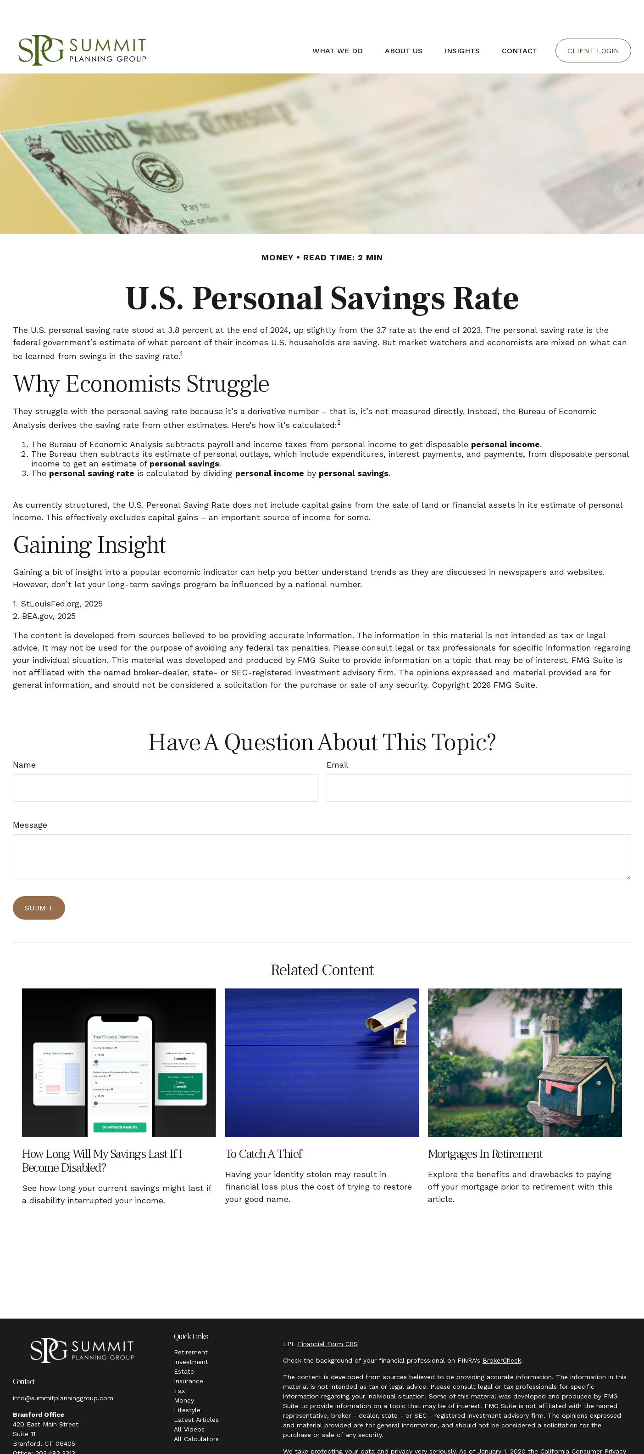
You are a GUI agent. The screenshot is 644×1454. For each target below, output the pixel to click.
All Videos (189, 1401)
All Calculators (196, 1411)
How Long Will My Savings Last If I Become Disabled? (102, 1133)
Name (24, 737)
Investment (191, 1334)
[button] (337, 23)
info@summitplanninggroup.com (63, 1370)
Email (338, 737)
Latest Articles (196, 1392)
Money (184, 1372)
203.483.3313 (55, 1425)
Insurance (188, 1353)
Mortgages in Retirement (485, 1126)
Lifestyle (187, 1382)
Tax (179, 1363)
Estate (184, 1343)
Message (30, 797)
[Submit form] (39, 880)
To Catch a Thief (263, 1126)
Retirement (191, 1324)
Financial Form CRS (328, 1316)
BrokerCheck (502, 1332)
